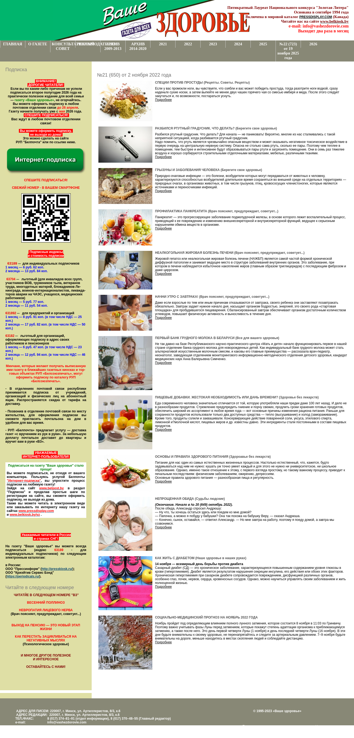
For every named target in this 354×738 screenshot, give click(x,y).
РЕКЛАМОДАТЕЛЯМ (88, 44)
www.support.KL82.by (270, 730)
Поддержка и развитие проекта (265, 726)
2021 (163, 44)
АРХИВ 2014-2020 (138, 46)
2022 (188, 44)
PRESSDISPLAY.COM (315, 17)
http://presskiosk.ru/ (57, 569)
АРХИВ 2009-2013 (113, 46)
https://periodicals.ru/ (22, 576)
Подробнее (163, 100)
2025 (263, 44)
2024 (238, 44)
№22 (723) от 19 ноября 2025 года (288, 51)
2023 (213, 44)
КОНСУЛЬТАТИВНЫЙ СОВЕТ (63, 46)
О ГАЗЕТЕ (37, 44)
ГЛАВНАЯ (12, 44)
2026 (313, 44)
